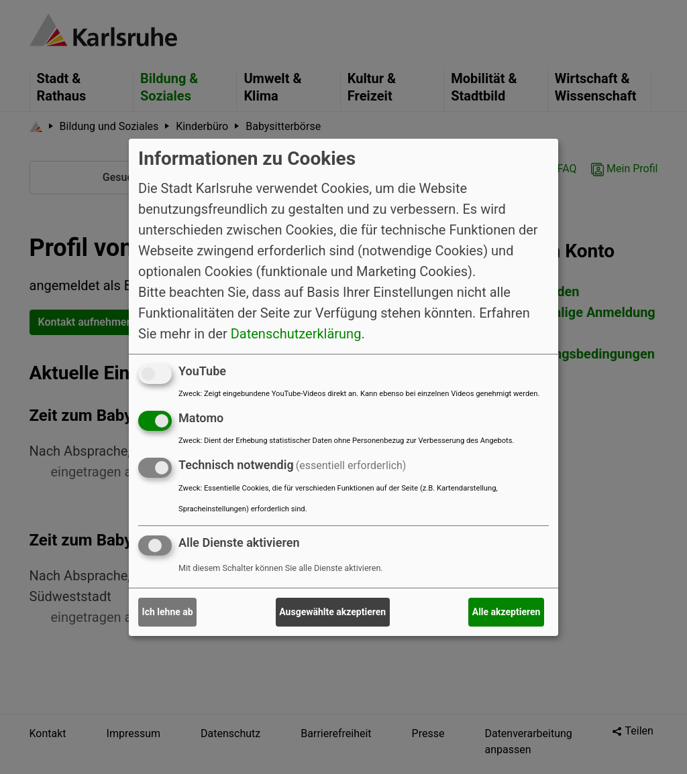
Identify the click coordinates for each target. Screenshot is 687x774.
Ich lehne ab (167, 611)
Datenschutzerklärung (296, 333)
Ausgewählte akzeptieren (332, 611)
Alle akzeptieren (506, 611)
